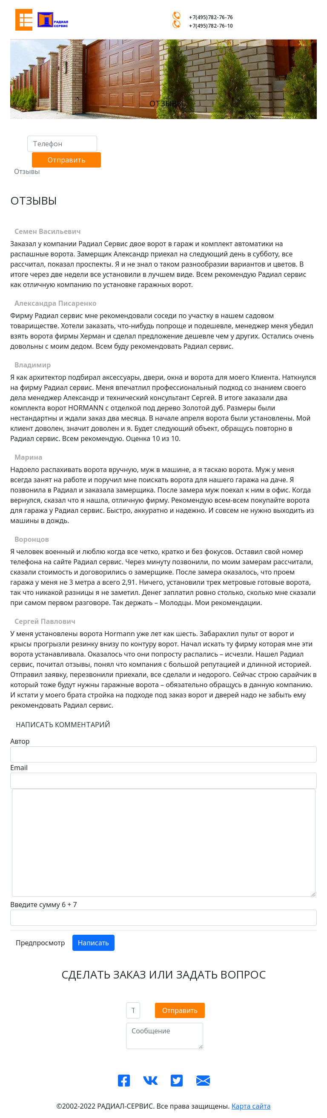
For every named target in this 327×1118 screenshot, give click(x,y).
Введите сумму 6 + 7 (43, 904)
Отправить (67, 160)
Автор (20, 741)
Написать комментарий (63, 724)
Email (19, 767)
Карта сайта (251, 1106)
